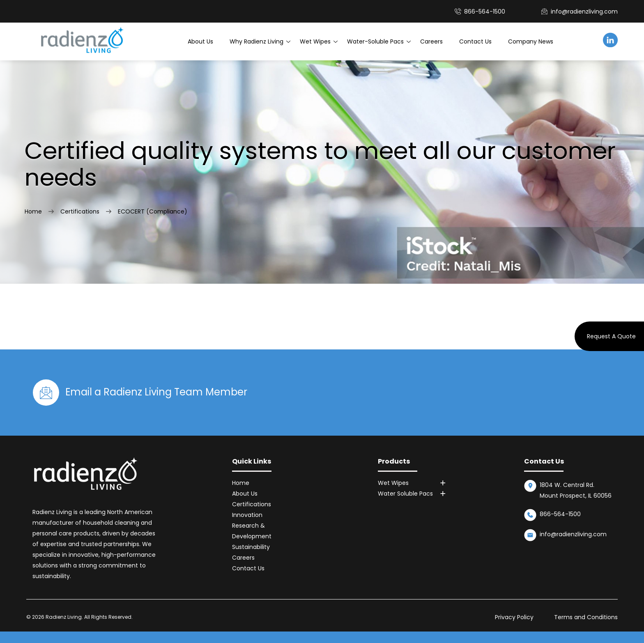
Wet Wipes (315, 41)
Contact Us (475, 41)
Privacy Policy (514, 617)
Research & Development (251, 530)
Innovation (247, 515)
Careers (431, 41)
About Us (200, 41)
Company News (530, 41)
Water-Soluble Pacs (375, 41)
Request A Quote (611, 336)
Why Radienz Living (256, 41)
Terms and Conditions (586, 617)
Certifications (79, 211)
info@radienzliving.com (584, 11)
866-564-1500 (560, 514)
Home (33, 211)
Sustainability (251, 547)
